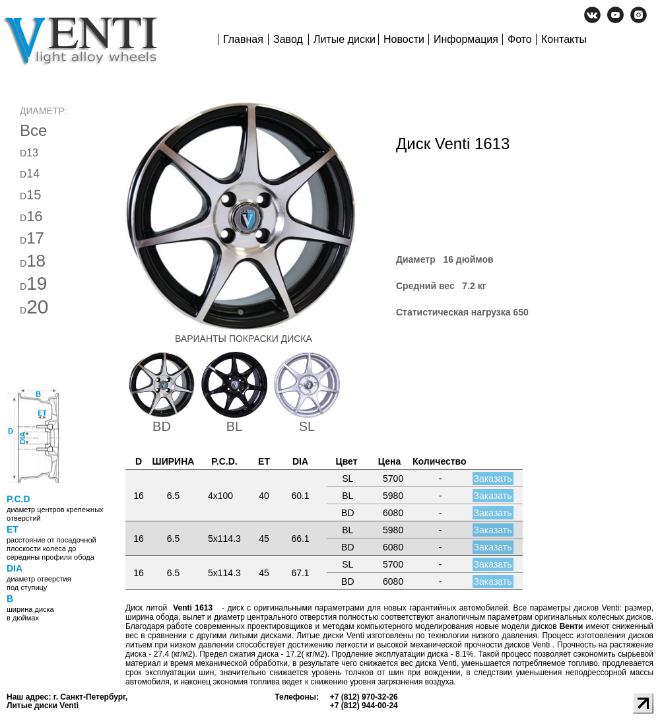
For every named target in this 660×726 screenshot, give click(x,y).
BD (161, 426)
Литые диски (345, 39)
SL (307, 426)
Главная (243, 39)
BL (234, 426)
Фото (520, 39)
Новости (403, 39)
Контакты (564, 39)
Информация (466, 39)
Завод (288, 39)
